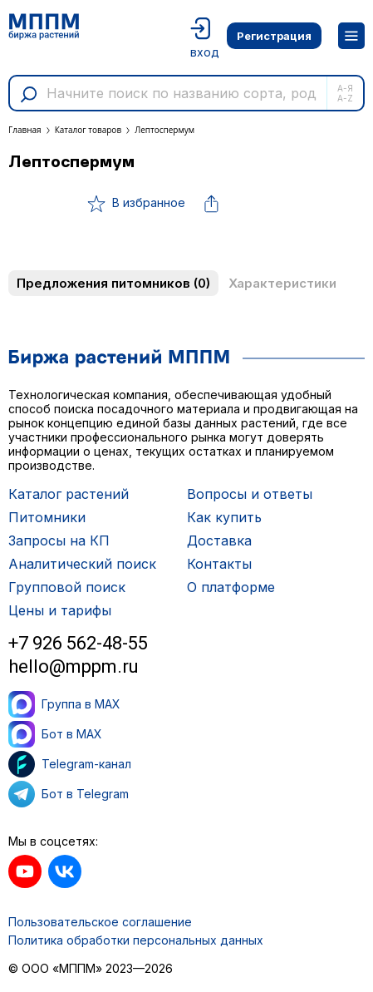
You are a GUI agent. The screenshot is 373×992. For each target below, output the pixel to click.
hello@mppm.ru (73, 666)
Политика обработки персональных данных (135, 940)
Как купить (224, 517)
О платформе (231, 587)
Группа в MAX (64, 704)
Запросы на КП (59, 540)
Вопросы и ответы (249, 494)
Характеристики (282, 283)
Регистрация (274, 35)
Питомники (47, 517)
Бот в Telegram (68, 794)
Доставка (219, 540)
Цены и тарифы (59, 610)
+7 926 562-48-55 (78, 643)
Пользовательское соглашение (100, 922)
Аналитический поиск (82, 563)
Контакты (219, 563)
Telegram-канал (69, 764)
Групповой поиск (66, 587)
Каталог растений (68, 494)
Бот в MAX (55, 734)
